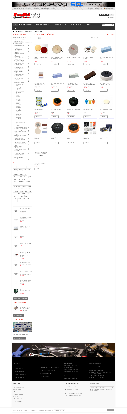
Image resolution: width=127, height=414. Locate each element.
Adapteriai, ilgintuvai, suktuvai (20, 46)
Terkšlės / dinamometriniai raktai (20, 151)
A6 (27, 179)
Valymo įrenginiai (19, 157)
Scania (25, 172)
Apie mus (16, 396)
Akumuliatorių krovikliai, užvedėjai (20, 51)
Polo (15, 198)
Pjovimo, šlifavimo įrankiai (21, 127)
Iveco (29, 186)
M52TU (23, 193)
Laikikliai (18, 102)
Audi (28, 167)
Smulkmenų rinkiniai (19, 115)
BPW (21, 176)
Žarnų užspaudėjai (20, 122)
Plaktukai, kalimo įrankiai (21, 128)
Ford (25, 169)
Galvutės (17, 66)
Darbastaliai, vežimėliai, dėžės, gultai (20, 58)
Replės (16, 134)
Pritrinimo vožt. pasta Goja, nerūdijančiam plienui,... (40, 84)
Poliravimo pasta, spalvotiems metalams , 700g (89, 84)
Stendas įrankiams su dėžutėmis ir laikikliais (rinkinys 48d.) (26, 210)
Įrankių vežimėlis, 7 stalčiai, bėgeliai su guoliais (25, 290)
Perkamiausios (17, 391)
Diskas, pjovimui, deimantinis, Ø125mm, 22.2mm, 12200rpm (25, 307)
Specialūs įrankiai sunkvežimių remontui (20, 141)
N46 (19, 184)
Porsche (28, 181)
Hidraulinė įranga (19, 67)
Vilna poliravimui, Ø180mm (73, 57)
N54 (15, 193)
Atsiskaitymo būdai (20, 368)
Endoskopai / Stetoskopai (19, 93)
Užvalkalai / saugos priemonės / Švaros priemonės (19, 155)
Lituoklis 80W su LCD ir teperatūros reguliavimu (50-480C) (26, 273)
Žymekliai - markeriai (18, 124)
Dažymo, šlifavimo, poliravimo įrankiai (19, 61)
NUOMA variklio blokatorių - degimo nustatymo (20, 40)
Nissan (25, 176)
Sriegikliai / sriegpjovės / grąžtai (20, 144)
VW (15, 167)
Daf (25, 174)
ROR (22, 189)
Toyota (23, 179)
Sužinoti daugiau (59, 410)
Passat (21, 191)
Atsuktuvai (17, 56)
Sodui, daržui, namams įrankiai (20, 136)
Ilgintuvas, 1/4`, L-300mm (26, 243)
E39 (24, 198)
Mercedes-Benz (21, 167)
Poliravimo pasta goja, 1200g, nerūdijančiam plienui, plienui (40, 163)
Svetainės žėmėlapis (45, 373)
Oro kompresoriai (19, 81)
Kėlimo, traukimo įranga (20, 72)
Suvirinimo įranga (19, 147)
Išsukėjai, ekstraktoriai (19, 97)
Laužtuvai (17, 77)
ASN (26, 196)
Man (15, 179)
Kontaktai (53, 8)
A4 (30, 176)
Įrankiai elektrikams (19, 68)
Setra (15, 201)
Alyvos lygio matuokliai (19, 87)
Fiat (19, 179)
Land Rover (21, 181)
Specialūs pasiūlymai (19, 302)
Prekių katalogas (18, 43)
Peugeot (16, 174)
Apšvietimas (19, 89)
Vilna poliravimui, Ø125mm (106, 109)
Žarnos (17, 121)
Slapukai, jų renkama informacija (49, 367)
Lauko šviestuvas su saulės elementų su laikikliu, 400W (25, 282)
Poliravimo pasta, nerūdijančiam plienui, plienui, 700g (72, 84)
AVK (15, 181)
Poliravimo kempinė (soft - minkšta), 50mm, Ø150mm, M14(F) (73, 111)
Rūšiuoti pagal (94, 37)
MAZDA (24, 184)
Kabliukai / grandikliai (18, 100)
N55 (19, 193)
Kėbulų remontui (19, 71)
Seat (29, 169)
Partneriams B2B (27, 8)
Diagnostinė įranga (19, 63)
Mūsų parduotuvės (18, 394)
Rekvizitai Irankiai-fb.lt (19, 398)
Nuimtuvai (17, 79)
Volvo (21, 174)
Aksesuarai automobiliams (18, 49)
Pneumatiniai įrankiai (20, 130)
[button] (60, 24)
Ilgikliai (17, 95)
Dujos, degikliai (18, 64)
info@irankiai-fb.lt (76, 395)
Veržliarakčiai (18, 158)
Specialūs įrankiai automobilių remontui (20, 139)
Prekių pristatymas (45, 8)
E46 (30, 191)
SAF (28, 198)
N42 (15, 184)
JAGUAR (27, 189)
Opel (21, 172)
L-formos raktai (18, 75)
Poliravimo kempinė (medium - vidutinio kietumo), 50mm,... (56, 111)
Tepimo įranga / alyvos (20, 149)
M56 (28, 193)
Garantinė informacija (21, 371)
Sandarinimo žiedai (19, 111)
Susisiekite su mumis (20, 374)
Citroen (16, 176)
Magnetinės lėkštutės (18, 105)
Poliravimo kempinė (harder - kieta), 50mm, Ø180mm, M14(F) (105, 84)
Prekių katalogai (18, 8)
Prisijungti (111, 17)
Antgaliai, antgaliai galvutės (19, 54)
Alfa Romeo (17, 186)
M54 (15, 196)
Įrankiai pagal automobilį (20, 37)
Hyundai (16, 191)
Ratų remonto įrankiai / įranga (20, 132)
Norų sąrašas (89, 8)
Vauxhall (24, 186)
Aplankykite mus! (18, 319)
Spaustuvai (18, 117)
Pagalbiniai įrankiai (19, 82)
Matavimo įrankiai (19, 78)
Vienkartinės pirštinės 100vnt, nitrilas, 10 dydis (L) (26, 219)
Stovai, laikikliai (18, 146)
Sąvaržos (18, 113)
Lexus (19, 198)
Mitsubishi (16, 189)
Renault (16, 172)
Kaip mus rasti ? (19, 377)
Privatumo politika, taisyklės (48, 370)
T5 (18, 196)
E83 (26, 191)
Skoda (20, 169)
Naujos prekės (17, 205)
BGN (22, 196)
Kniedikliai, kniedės (19, 74)
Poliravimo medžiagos (18, 108)
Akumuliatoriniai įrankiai (19, 85)
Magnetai (18, 103)
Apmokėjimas (36, 8)
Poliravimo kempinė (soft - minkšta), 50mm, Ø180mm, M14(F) (57, 137)
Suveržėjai (18, 118)
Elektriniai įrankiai (20, 91)
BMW (15, 169)
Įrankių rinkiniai (18, 70)
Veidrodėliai (18, 120)
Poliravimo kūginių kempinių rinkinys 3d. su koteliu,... (89, 111)
